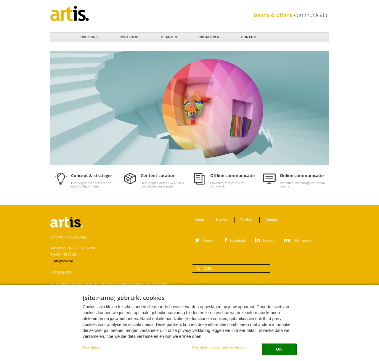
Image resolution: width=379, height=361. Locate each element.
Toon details (92, 347)
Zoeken (322, 37)
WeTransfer (302, 240)
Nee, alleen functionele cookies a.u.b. (220, 347)
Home (59, 37)
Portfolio (129, 35)
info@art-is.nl (63, 261)
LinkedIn (269, 240)
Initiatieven (209, 35)
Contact (249, 35)
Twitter (208, 240)
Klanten (169, 35)
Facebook (238, 240)
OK (279, 349)
